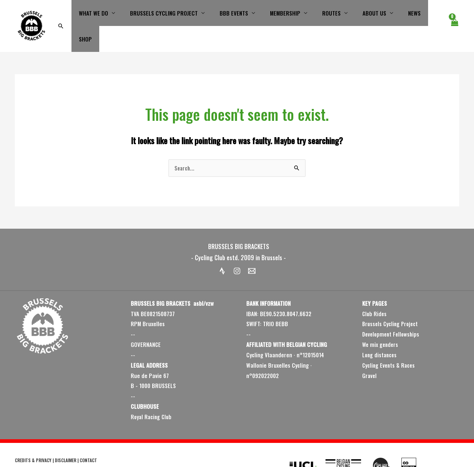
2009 (25, 450)
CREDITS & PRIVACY (33, 440)
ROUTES (329, 15)
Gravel (369, 355)
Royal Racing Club (152, 396)
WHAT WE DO (105, 15)
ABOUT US (368, 15)
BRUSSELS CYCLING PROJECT (172, 15)
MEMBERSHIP (286, 15)
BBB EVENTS (238, 15)
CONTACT (88, 440)
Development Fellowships (392, 313)
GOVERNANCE (146, 324)
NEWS (404, 15)
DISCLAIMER (65, 440)
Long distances (380, 334)
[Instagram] (237, 250)
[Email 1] (252, 250)
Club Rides (375, 293)
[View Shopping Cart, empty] (454, 15)
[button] (74, 15)
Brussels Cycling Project (391, 303)
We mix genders (381, 324)
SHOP (428, 15)
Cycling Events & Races (389, 345)
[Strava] (222, 250)
